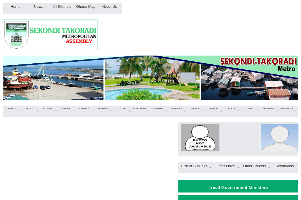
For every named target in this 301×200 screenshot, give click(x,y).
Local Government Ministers (238, 187)
